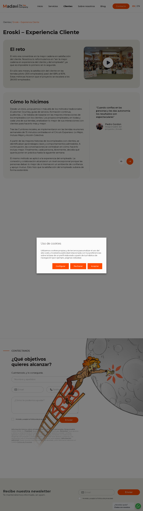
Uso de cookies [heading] (51, 243)
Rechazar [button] (78, 266)
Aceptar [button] (95, 266)
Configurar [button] (60, 266)
